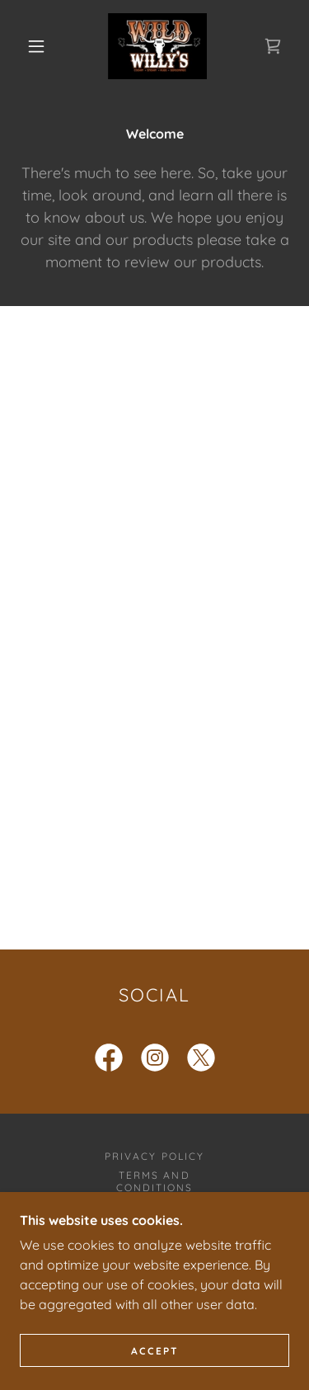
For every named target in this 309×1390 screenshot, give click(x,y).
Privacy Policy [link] (154, 1156)
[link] (157, 46)
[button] (36, 46)
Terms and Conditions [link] (154, 1181)
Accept (155, 1351)
